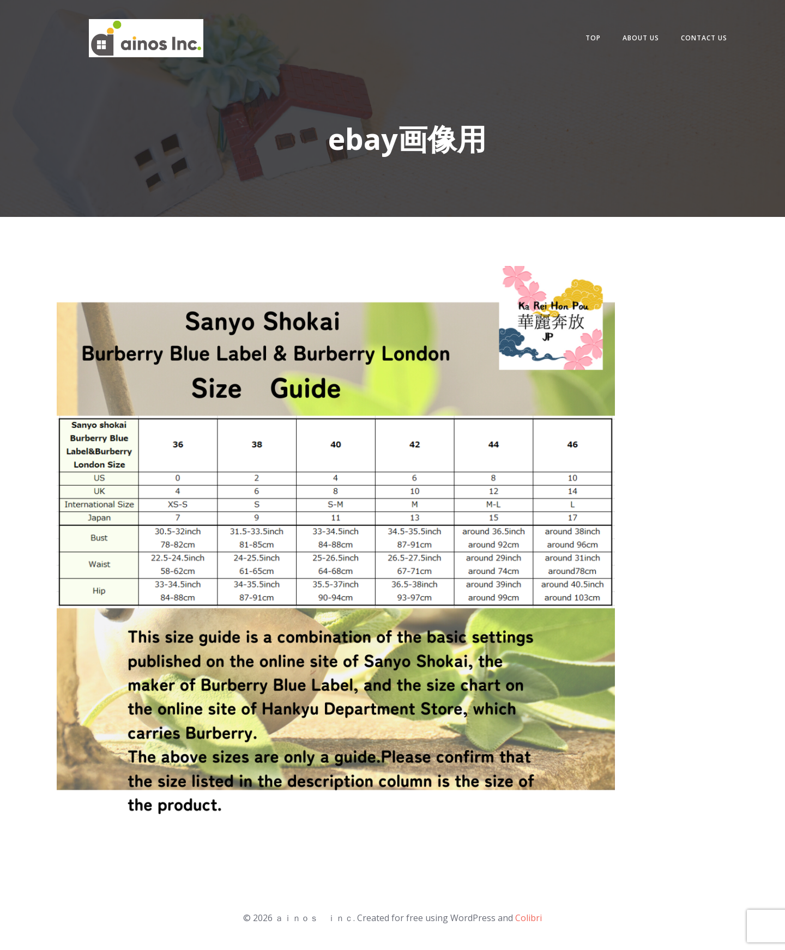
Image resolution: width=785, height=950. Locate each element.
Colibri (528, 918)
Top (593, 38)
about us (641, 38)
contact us (704, 38)
